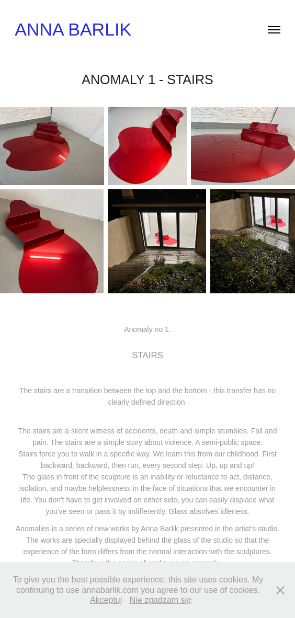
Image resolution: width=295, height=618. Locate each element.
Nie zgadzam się (160, 600)
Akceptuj (106, 600)
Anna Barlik (73, 29)
